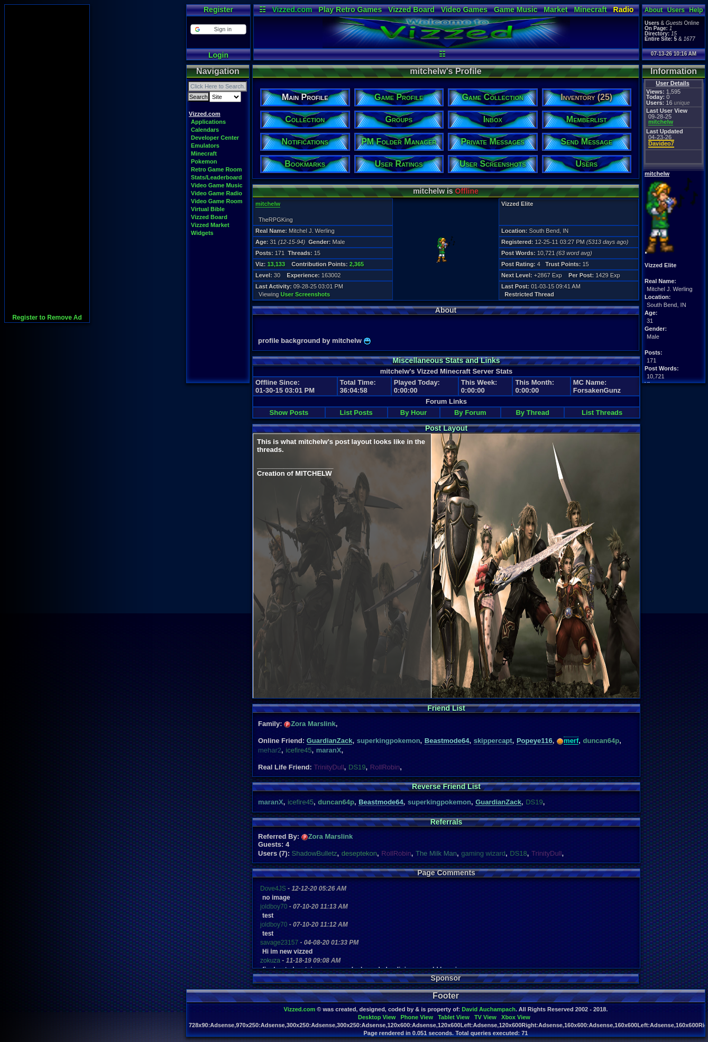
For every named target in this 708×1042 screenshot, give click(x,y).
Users (676, 10)
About (654, 10)
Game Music (515, 9)
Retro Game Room (216, 169)
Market (555, 9)
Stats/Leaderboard (216, 177)
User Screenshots (305, 294)
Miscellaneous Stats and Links (446, 360)
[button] (218, 29)
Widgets (202, 233)
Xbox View (515, 1017)
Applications (208, 122)
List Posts (356, 412)
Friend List (446, 708)
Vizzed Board (411, 9)
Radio (623, 9)
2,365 (357, 264)
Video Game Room (217, 201)
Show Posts (289, 412)
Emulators (205, 145)
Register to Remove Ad (47, 317)
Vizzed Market (210, 225)
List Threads (602, 412)
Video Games (464, 9)
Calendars (205, 129)
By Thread (532, 412)
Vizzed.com (292, 9)
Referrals (446, 822)
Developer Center (215, 137)
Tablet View (454, 1017)
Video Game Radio (216, 193)
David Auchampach (489, 1009)
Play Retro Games (350, 9)
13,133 (276, 264)
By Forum (470, 412)
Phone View (416, 1017)
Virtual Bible (208, 209)
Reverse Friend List (446, 786)
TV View (485, 1017)
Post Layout (446, 428)
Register (218, 9)
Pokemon (204, 161)
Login (218, 55)
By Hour (413, 412)
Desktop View (377, 1017)
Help (696, 10)
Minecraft (590, 9)
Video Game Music (217, 185)
